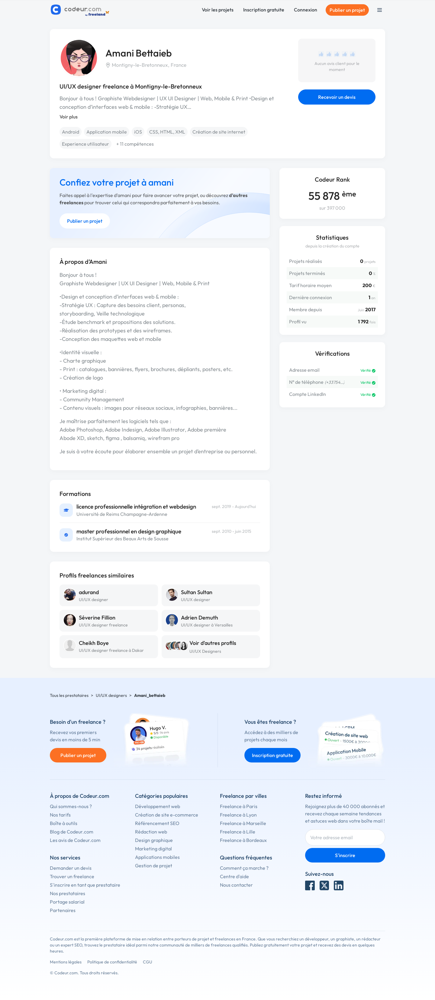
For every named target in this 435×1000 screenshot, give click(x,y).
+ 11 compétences (135, 144)
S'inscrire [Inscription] (345, 855)
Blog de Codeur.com (71, 832)
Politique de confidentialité (112, 962)
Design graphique (154, 840)
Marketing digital (153, 849)
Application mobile (106, 132)
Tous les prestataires (69, 695)
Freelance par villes (243, 795)
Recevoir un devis (337, 97)
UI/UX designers (111, 695)
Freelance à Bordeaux (243, 840)
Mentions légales (66, 962)
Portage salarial (67, 902)
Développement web (157, 806)
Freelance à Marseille (243, 823)
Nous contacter (236, 885)
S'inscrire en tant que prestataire (85, 885)
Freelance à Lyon (238, 815)
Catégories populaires (161, 795)
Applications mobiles (157, 857)
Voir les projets (218, 10)
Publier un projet (347, 10)
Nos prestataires (67, 893)
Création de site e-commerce (166, 815)
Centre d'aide (234, 876)
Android (70, 132)
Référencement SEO (157, 823)
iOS (138, 132)
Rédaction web (151, 832)
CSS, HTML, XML (167, 132)
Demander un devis (71, 868)
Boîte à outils (63, 823)
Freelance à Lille (237, 832)
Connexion (305, 10)
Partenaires (63, 910)
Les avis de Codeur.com (75, 840)
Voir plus (69, 117)
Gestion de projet (153, 865)
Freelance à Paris (238, 806)
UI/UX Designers (205, 651)
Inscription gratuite (263, 10)
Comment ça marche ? (244, 868)
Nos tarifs (60, 815)
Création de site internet (218, 132)
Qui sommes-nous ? (71, 806)
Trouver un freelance (72, 876)
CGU (147, 962)
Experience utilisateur (85, 144)
